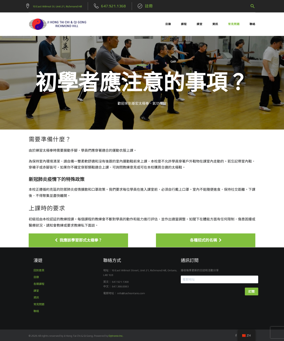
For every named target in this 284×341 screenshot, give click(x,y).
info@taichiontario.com (131, 292)
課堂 (199, 22)
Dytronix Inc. (116, 334)
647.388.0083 (120, 285)
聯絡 (252, 22)
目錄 (168, 22)
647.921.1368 (120, 280)
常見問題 (234, 22)
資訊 (215, 22)
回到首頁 (39, 269)
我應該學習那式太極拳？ (78, 239)
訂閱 (251, 290)
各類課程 (39, 282)
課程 (184, 22)
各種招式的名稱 (206, 239)
